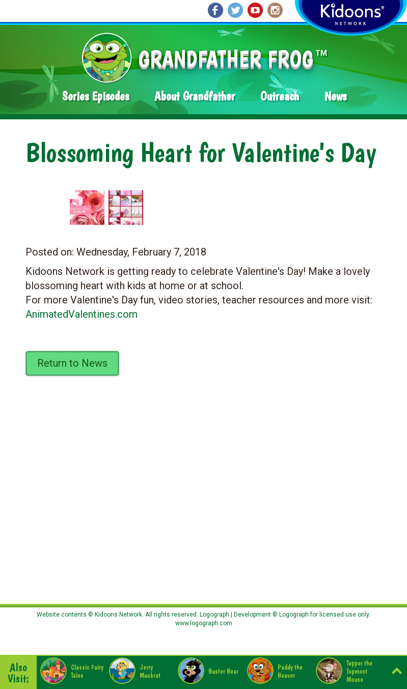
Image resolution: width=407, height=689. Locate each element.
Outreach (279, 96)
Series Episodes (95, 96)
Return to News (72, 363)
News (335, 96)
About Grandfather (194, 96)
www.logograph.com (203, 623)
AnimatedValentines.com (81, 314)
